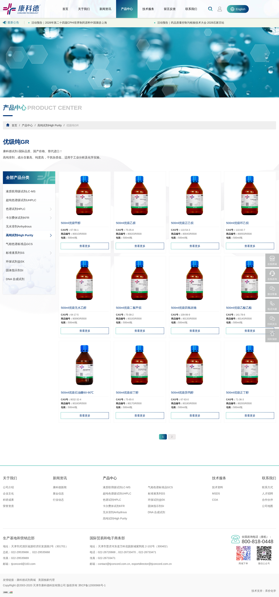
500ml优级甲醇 (71, 223)
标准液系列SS (29, 253)
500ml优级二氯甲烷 (128, 307)
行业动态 (58, 499)
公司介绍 (8, 487)
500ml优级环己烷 (237, 223)
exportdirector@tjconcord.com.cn (151, 563)
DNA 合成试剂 (15, 279)
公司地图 (267, 506)
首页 (65, 9)
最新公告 (11, 22)
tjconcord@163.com (23, 563)
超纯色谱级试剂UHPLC (21, 200)
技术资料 (217, 487)
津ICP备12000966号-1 (92, 585)
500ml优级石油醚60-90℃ (77, 392)
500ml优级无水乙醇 (73, 307)
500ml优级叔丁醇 (127, 392)
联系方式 (267, 487)
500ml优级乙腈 (126, 223)
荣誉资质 (8, 506)
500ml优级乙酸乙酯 (239, 307)
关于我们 (84, 9)
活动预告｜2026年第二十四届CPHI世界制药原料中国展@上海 (69, 22)
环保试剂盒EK (15, 261)
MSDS (216, 493)
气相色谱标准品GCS (19, 244)
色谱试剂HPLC (29, 209)
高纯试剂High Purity (49, 125)
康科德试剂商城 (26, 579)
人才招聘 (267, 493)
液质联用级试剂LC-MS (21, 191)
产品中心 (127, 9)
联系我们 (191, 9)
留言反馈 (170, 9)
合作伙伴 (267, 499)
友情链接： (10, 579)
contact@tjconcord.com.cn (114, 563)
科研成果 (8, 499)
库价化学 (270, 590)
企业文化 (8, 493)
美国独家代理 (46, 579)
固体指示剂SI (14, 270)
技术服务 (148, 9)
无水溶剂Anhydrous (19, 226)
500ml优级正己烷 (182, 223)
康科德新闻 (60, 487)
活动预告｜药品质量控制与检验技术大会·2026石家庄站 (190, 22)
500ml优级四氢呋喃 (184, 307)
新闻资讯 (105, 9)
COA (215, 499)
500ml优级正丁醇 (237, 392)
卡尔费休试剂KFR (29, 217)
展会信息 (58, 493)
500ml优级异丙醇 (182, 392)
